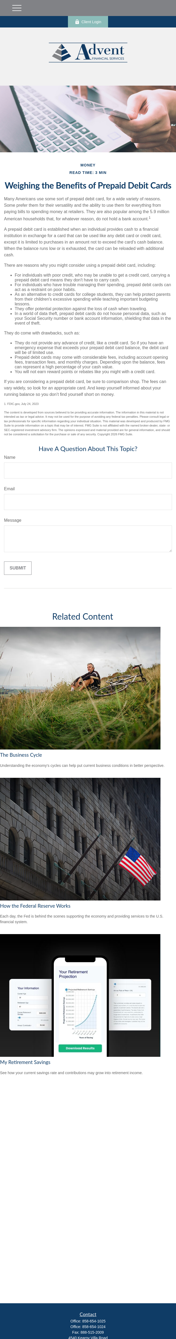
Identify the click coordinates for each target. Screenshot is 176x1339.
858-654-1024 (93, 1327)
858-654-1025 (93, 1321)
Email (9, 489)
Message (12, 520)
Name (10, 457)
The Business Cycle (21, 755)
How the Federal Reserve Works (35, 906)
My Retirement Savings (25, 1062)
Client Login (88, 21)
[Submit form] (18, 568)
